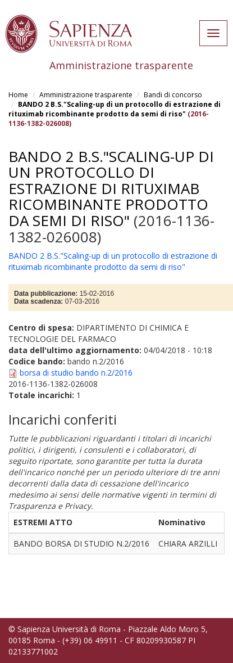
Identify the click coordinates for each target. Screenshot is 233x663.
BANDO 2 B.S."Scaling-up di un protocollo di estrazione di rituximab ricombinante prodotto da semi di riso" (114, 109)
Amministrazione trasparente (86, 95)
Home (18, 95)
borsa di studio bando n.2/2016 (76, 372)
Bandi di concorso (173, 95)
